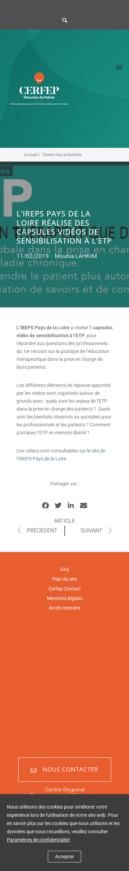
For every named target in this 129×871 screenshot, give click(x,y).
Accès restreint (64, 608)
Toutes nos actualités (62, 154)
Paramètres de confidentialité (38, 840)
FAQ (64, 569)
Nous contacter (64, 769)
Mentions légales (65, 598)
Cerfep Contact (65, 588)
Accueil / (32, 154)
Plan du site (64, 579)
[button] (45, 506)
